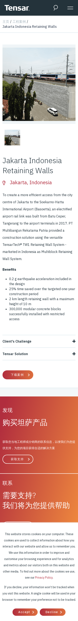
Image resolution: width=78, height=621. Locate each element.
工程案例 (19, 21)
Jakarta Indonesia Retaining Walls (29, 26)
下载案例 (17, 375)
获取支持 (17, 459)
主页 (5, 21)
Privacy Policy (44, 577)
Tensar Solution (39, 354)
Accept (24, 612)
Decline (52, 612)
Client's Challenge (39, 341)
